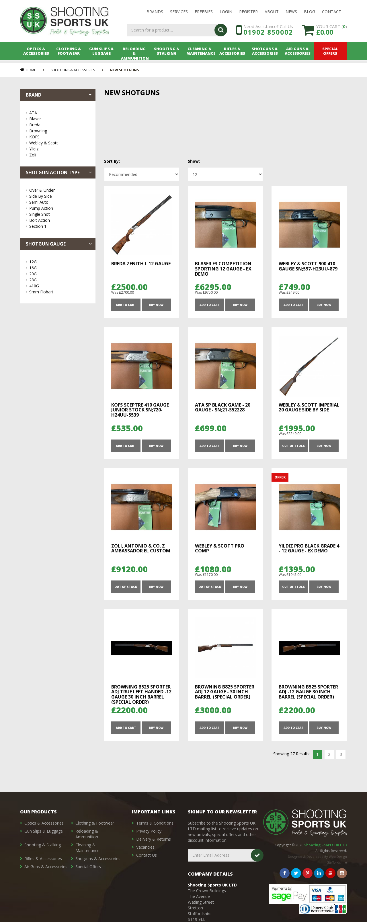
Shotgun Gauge (59, 244)
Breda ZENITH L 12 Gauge (141, 263)
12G (59, 262)
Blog (309, 12)
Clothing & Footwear (69, 53)
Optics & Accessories (36, 53)
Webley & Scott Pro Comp (219, 549)
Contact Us (146, 855)
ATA (59, 112)
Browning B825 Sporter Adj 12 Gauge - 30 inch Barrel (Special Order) (224, 692)
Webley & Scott (59, 143)
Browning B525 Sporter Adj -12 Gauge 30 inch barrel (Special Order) (308, 692)
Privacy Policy (148, 831)
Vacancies (145, 847)
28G (59, 280)
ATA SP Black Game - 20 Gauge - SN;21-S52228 (222, 407)
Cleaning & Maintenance (200, 53)
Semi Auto (59, 202)
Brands (155, 12)
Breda (59, 124)
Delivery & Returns (153, 839)
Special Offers (330, 53)
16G (59, 268)
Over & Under (59, 190)
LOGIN (226, 12)
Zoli (59, 155)
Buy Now (156, 305)
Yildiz (59, 149)
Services (179, 12)
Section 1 (59, 226)
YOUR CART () (331, 31)
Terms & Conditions (154, 823)
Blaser (59, 118)
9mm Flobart (59, 292)
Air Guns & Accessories (298, 53)
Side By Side (59, 196)
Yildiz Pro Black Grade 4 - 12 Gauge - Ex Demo (309, 549)
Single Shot (59, 214)
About (272, 12)
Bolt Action (59, 220)
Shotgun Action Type (59, 172)
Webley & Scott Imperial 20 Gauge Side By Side (309, 407)
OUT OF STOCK (293, 446)
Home (28, 70)
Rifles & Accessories (232, 53)
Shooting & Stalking (167, 53)
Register (248, 12)
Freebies (204, 12)
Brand (59, 95)
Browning (59, 131)
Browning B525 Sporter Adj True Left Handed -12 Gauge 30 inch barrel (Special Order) (141, 695)
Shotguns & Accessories (265, 53)
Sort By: (112, 161)
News (291, 12)
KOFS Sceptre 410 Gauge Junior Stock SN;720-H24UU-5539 (140, 410)
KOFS (59, 137)
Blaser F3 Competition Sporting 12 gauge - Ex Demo (223, 268)
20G (59, 274)
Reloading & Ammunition (135, 53)
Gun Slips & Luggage (102, 53)
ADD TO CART (125, 305)
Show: (194, 161)
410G (59, 286)
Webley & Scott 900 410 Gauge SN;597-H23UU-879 (308, 266)
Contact (331, 12)
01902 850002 (268, 33)
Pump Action (59, 208)
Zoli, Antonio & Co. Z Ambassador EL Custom (140, 549)
